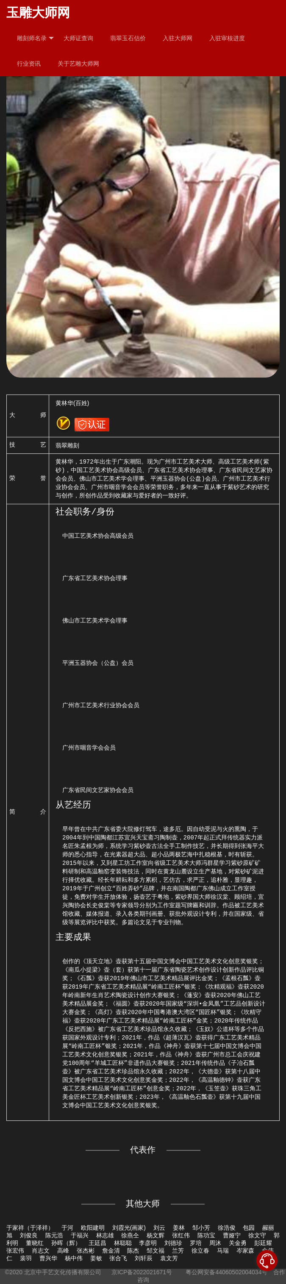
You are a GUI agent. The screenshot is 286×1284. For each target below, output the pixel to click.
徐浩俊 (227, 1227)
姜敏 (96, 1258)
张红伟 (181, 1235)
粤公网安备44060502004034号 (226, 1272)
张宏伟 (15, 1250)
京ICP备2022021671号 (141, 1272)
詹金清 (111, 1250)
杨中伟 (74, 1258)
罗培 (196, 1243)
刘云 (159, 1227)
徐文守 (257, 1235)
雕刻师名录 (35, 38)
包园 (249, 1227)
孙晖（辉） (66, 1243)
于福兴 (80, 1235)
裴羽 (26, 1258)
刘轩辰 (144, 1258)
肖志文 (41, 1250)
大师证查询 (78, 38)
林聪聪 (123, 1243)
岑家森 (245, 1250)
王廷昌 (97, 1243)
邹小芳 (201, 1227)
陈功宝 (206, 1235)
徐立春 (200, 1250)
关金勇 (238, 1243)
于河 (67, 1227)
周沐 (215, 1243)
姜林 (179, 1227)
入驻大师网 (177, 38)
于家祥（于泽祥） (30, 1227)
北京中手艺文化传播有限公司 (62, 1272)
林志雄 (105, 1235)
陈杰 (133, 1250)
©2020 (13, 1272)
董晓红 (35, 1243)
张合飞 (118, 1258)
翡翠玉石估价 (128, 38)
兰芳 (178, 1250)
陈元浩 (54, 1235)
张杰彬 (85, 1250)
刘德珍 (173, 1243)
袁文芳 (169, 1258)
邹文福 (155, 1250)
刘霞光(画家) (129, 1227)
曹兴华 (48, 1258)
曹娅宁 (232, 1235)
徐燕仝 (130, 1235)
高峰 (63, 1250)
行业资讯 (29, 63)
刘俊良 (29, 1235)
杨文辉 (155, 1235)
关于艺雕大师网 (78, 63)
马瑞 (223, 1250)
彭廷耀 (263, 1243)
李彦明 (148, 1243)
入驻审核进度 (227, 38)
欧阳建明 (93, 1227)
